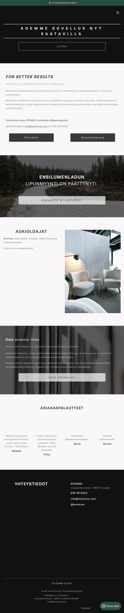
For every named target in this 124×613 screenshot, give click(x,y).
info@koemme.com (36, 126)
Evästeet (86, 608)
